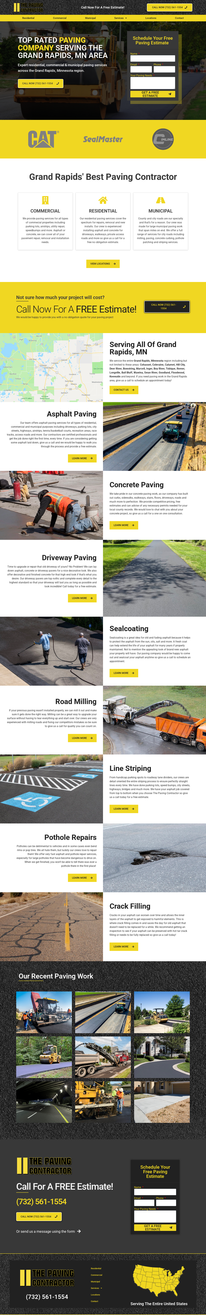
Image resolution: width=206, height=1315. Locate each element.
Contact (179, 18)
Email (134, 64)
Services (120, 18)
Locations (150, 18)
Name (134, 54)
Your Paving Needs (141, 75)
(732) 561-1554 (41, 1201)
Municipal (90, 18)
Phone (158, 64)
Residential (28, 18)
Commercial (59, 18)
